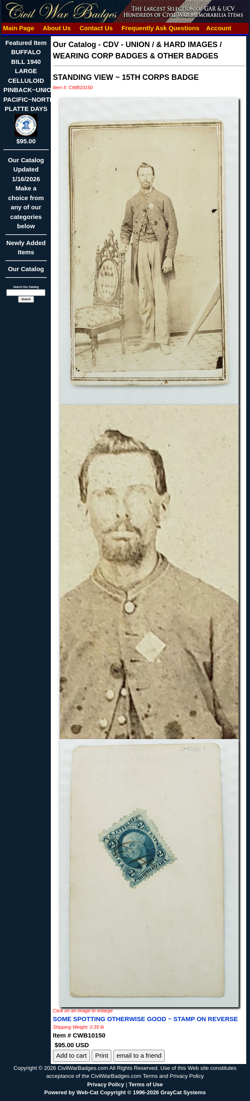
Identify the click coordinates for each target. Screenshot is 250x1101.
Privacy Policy (105, 1084)
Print (101, 1055)
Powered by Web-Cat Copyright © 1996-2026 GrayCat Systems (124, 1092)
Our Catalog (26, 268)
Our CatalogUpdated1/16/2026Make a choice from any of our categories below (26, 195)
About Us (56, 28)
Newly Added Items (26, 250)
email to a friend (139, 1055)
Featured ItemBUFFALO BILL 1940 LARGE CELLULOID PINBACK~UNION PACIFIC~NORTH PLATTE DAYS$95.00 (29, 92)
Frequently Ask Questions (160, 28)
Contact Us (96, 28)
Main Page (18, 28)
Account (219, 28)
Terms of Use (146, 1084)
